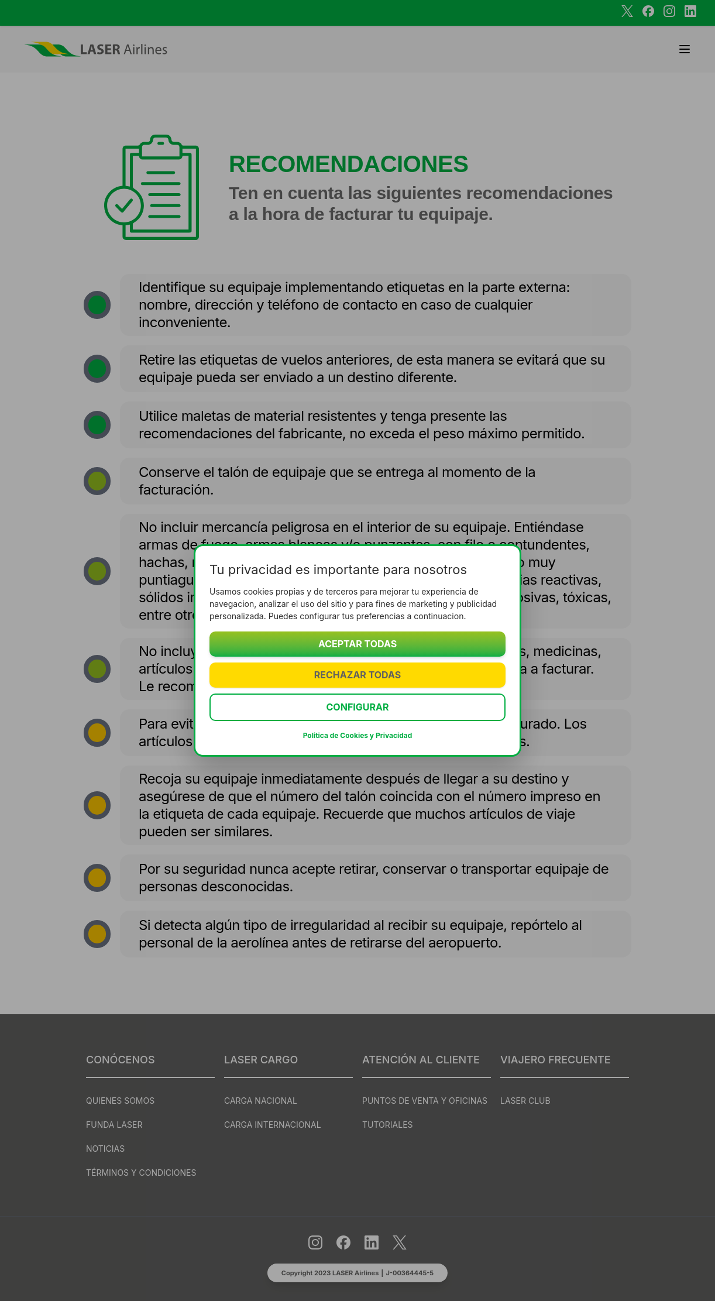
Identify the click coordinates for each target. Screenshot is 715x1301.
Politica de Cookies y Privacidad (357, 735)
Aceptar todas (357, 644)
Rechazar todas (357, 675)
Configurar (357, 707)
